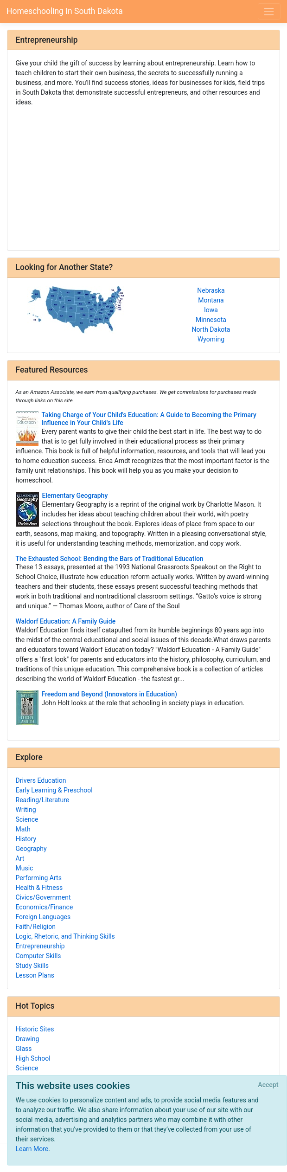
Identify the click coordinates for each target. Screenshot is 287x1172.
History (26, 839)
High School (33, 1058)
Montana (210, 300)
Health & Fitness (39, 887)
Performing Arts (39, 878)
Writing (26, 809)
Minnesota (211, 319)
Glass (24, 1048)
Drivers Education (41, 780)
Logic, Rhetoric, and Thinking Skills (65, 936)
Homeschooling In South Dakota (64, 11)
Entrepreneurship (40, 946)
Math (23, 829)
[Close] (268, 1085)
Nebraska (210, 290)
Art (20, 858)
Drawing (27, 1039)
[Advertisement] (144, 175)
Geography (31, 848)
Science (27, 819)
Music (24, 868)
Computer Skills (38, 955)
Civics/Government (43, 897)
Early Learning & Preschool (54, 790)
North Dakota (211, 329)
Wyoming (211, 339)
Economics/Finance (44, 907)
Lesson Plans (35, 975)
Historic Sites (35, 1029)
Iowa (211, 310)
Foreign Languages (43, 917)
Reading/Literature (43, 800)
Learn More (32, 1149)
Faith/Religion (36, 926)
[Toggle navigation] (269, 11)
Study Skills (32, 965)
